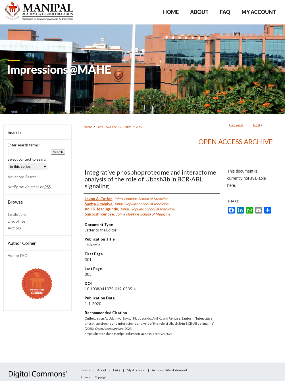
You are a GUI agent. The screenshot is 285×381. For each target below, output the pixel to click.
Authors (14, 228)
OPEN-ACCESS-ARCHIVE (114, 127)
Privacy (85, 377)
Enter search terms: (23, 145)
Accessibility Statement (169, 370)
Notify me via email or (29, 187)
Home (88, 127)
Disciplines (16, 221)
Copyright (101, 377)
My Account (136, 370)
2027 (139, 127)
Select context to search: (28, 159)
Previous (237, 125)
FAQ (116, 370)
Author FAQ (18, 255)
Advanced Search (22, 177)
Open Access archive (235, 141)
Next (256, 125)
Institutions (17, 214)
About (101, 370)
